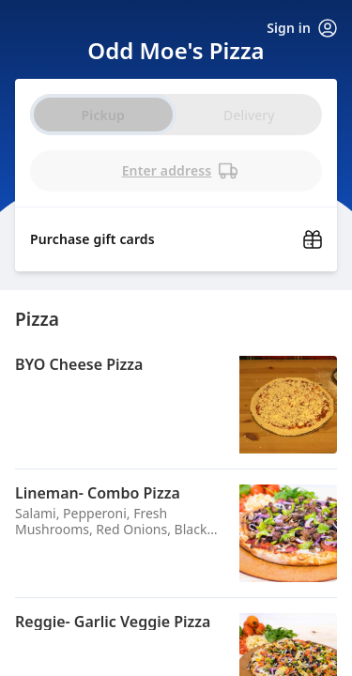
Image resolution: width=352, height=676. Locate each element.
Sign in (302, 28)
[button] (176, 404)
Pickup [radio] (103, 115)
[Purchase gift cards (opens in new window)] (176, 233)
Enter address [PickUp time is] (180, 170)
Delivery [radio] (248, 115)
